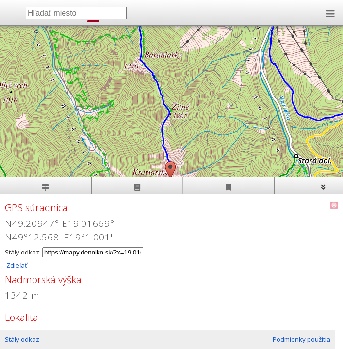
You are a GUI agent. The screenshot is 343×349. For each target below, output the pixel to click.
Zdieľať (16, 265)
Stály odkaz (22, 339)
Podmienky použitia (301, 339)
